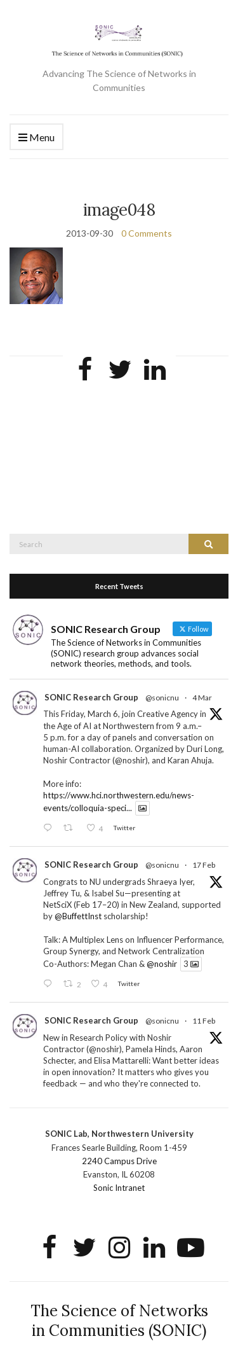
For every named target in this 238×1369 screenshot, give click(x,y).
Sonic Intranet (119, 1188)
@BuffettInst (78, 916)
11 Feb (203, 1020)
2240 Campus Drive (119, 1161)
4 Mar (202, 697)
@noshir (162, 964)
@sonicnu (162, 697)
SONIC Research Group (91, 697)
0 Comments (146, 233)
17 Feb (203, 865)
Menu (36, 137)
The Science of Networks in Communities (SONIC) (119, 1320)
